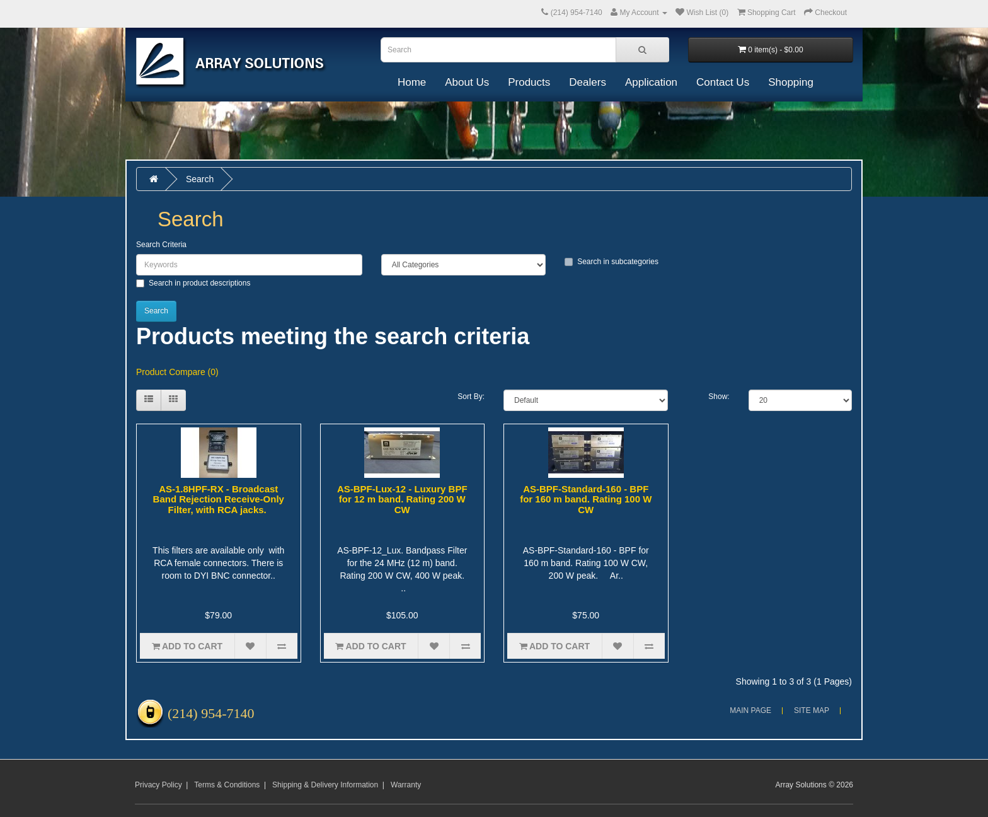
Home (412, 82)
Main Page (750, 710)
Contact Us (722, 82)
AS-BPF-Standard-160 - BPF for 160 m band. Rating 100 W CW (586, 499)
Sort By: (471, 396)
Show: (718, 396)
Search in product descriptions (193, 283)
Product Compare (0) (177, 372)
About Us (467, 82)
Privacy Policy (158, 784)
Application (651, 82)
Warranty (406, 784)
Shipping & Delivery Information (325, 784)
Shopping (790, 82)
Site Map (811, 710)
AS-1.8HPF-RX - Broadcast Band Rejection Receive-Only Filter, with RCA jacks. (218, 499)
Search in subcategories (611, 261)
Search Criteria (161, 244)
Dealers (587, 82)
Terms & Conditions (227, 784)
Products (529, 82)
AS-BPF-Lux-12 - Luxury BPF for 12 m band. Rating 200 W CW (402, 499)
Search (200, 179)
